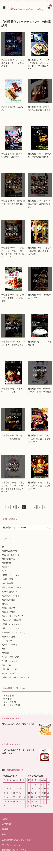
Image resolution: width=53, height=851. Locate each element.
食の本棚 (7, 699)
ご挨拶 (5, 819)
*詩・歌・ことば (9, 669)
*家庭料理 (6, 563)
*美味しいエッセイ (10, 596)
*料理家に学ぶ (8, 559)
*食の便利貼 (7, 583)
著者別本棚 (8, 696)
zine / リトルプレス (11, 673)
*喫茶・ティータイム (11, 575)
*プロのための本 (9, 592)
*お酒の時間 (7, 579)
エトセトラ (7, 641)
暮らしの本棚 (9, 702)
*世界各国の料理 (9, 551)
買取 (4, 834)
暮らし (5, 604)
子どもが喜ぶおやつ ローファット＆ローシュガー (18, 751)
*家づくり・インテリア (12, 616)
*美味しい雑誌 (8, 600)
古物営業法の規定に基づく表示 (16, 840)
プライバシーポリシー (12, 845)
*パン (4, 571)
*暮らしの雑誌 (8, 636)
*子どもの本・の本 (10, 657)
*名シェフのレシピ (10, 555)
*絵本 (4, 649)
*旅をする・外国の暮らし (13, 620)
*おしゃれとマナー (10, 608)
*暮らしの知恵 (8, 612)
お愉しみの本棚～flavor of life (15, 677)
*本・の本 (6, 665)
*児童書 (5, 653)
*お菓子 (5, 567)
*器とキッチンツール (11, 587)
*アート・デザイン (10, 645)
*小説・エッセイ (9, 661)
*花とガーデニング (10, 628)
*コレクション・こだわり (13, 632)
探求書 (5, 829)
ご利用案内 (7, 824)
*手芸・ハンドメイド (11, 624)
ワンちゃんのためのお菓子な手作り (18, 724)
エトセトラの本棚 (11, 705)
